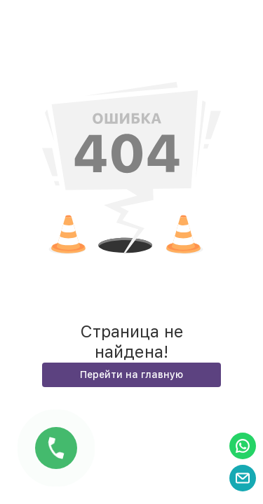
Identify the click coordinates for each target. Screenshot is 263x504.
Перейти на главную (131, 374)
